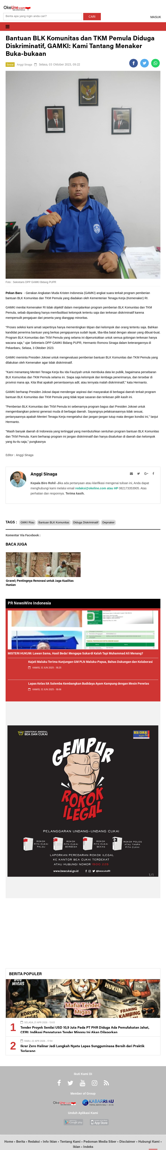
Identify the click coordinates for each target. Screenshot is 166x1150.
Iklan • (78, 1147)
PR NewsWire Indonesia (29, 604)
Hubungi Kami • (150, 1142)
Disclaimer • (128, 1142)
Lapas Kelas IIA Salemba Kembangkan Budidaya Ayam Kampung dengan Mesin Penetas (88, 683)
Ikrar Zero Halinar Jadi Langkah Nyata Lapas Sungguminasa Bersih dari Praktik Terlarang (82, 1045)
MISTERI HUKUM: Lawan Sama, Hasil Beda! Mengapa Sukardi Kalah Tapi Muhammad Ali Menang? (75, 653)
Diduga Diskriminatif (96, 522)
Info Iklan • (51, 1142)
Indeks (88, 1147)
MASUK (155, 17)
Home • (10, 1142)
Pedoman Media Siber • (101, 1142)
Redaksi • (35, 1142)
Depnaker (123, 522)
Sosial (10, 64)
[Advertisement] (83, 935)
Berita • (22, 1142)
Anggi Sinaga (26, 64)
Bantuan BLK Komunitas (59, 522)
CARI (92, 17)
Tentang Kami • (71, 1142)
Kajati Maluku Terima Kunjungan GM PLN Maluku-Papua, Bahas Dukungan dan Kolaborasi (90, 662)
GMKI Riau (29, 522)
